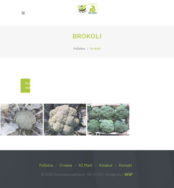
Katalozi (105, 165)
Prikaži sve (27, 85)
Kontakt (125, 165)
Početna (79, 48)
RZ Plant (86, 165)
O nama (65, 165)
